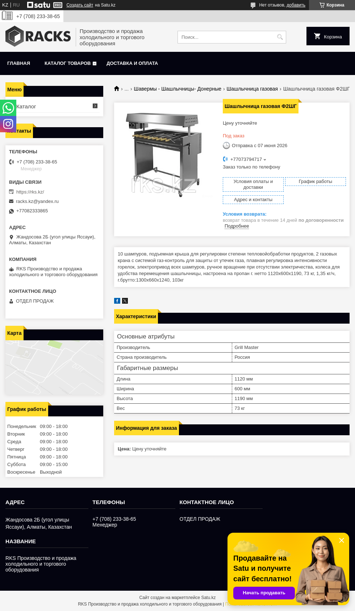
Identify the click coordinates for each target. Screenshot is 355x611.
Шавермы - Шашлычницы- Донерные (177, 89)
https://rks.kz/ (30, 192)
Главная (18, 63)
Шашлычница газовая (252, 89)
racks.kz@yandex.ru (37, 201)
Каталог (26, 106)
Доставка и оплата (132, 63)
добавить (296, 5)
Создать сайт (79, 5)
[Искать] (279, 37)
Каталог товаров (68, 63)
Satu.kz (208, 597)
